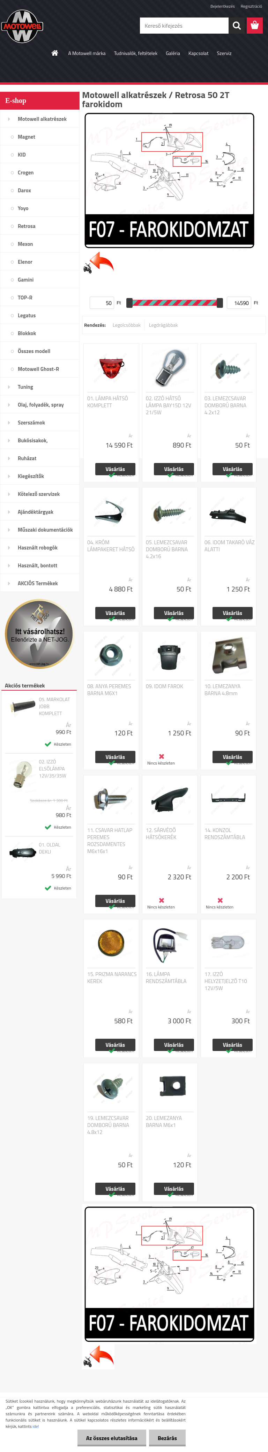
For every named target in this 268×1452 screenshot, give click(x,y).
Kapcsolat (198, 53)
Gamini (26, 280)
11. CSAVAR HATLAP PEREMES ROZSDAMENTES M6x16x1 (109, 841)
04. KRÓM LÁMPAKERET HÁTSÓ (111, 546)
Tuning (25, 387)
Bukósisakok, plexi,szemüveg (35, 442)
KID (22, 155)
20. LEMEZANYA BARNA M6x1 (164, 1122)
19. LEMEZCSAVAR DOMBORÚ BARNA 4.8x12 (108, 1125)
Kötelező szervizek (39, 494)
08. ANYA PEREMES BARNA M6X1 (109, 690)
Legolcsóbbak (127, 325)
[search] (237, 26)
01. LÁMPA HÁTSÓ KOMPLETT (107, 402)
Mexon (25, 244)
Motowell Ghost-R (38, 369)
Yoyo (23, 208)
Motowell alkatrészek (42, 119)
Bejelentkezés (222, 6)
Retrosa (27, 226)
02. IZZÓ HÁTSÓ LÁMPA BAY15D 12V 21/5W (168, 405)
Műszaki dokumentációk (45, 530)
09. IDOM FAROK (164, 686)
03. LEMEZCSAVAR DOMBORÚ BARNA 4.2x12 (225, 405)
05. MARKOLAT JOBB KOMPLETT (54, 706)
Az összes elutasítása (111, 1438)
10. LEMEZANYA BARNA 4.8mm (222, 690)
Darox (24, 190)
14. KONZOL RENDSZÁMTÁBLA (224, 834)
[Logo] (48, 25)
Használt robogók (38, 548)
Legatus (27, 315)
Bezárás (167, 1438)
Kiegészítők (31, 476)
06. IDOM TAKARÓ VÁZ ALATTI (229, 546)
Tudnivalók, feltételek (136, 53)
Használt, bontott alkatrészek (37, 567)
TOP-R (25, 297)
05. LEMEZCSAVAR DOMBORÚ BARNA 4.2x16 (167, 549)
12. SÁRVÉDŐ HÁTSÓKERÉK (161, 834)
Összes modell (34, 351)
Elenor (25, 262)
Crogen (26, 172)
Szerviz (224, 53)
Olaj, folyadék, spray (41, 405)
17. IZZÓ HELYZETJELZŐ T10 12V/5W (225, 981)
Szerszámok (31, 423)
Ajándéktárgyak (35, 512)
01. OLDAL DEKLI (49, 848)
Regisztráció (251, 6)
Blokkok (27, 333)
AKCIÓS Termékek (38, 583)
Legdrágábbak (163, 325)
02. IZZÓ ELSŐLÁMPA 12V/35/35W (52, 768)
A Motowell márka (86, 53)
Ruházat (27, 458)
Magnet (26, 137)
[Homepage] (55, 53)
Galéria (173, 53)
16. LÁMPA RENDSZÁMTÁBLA (166, 978)
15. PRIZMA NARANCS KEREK (112, 978)
